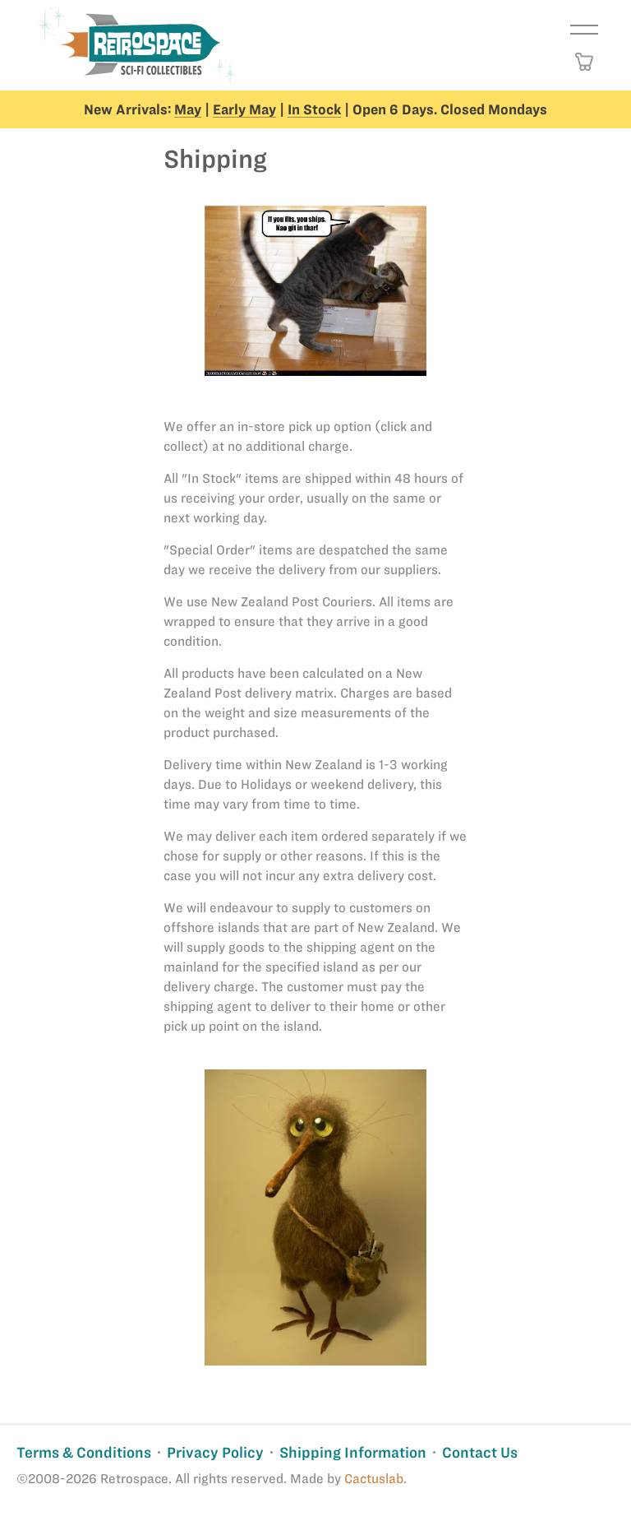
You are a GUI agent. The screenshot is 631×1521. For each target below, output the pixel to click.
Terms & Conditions (83, 1452)
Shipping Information (352, 1452)
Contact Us (480, 1452)
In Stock (314, 109)
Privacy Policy (215, 1452)
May (187, 109)
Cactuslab (373, 1479)
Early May (244, 109)
